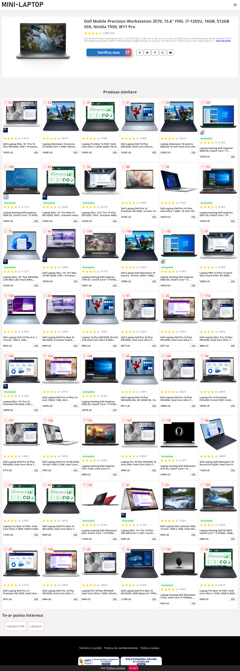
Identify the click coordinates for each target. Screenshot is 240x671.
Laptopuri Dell (15, 626)
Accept (133, 668)
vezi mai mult (223, 40)
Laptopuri (36, 626)
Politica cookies (149, 648)
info (36, 152)
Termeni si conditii (90, 648)
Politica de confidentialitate (121, 648)
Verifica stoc (114, 52)
